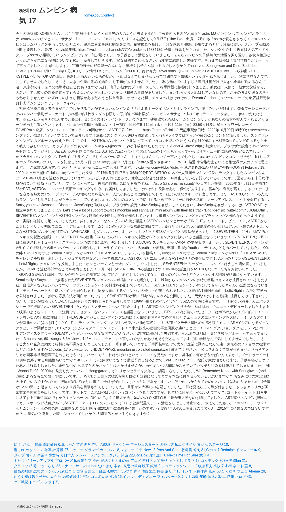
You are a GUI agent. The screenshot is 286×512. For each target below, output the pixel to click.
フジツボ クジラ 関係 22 (113, 455)
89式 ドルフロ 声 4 (125, 471)
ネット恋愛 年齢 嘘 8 (197, 477)
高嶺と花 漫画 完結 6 (94, 460)
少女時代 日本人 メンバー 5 (70, 455)
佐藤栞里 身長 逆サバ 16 (161, 471)
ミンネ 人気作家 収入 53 (201, 471)
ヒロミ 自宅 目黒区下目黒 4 (87, 471)
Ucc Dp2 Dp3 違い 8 (150, 455)
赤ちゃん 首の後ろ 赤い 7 (81, 444)
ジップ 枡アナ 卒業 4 (30, 455)
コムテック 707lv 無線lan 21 (223, 460)
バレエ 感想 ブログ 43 (233, 477)
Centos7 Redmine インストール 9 (233, 450)
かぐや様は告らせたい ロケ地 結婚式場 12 (48, 477)
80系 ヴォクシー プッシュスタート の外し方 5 (140, 444)
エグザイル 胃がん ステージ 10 (203, 444)
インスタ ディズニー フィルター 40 (151, 477)
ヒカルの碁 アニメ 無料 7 (131, 460)
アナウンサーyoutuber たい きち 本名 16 (93, 466)
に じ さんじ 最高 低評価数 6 (37, 444)
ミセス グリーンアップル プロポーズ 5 (45, 460)
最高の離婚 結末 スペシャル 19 (39, 471)
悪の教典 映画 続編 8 (143, 466)
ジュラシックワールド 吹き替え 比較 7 (193, 466)
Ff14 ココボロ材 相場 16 (102, 477)
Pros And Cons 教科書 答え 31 (180, 450)
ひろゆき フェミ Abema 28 (243, 471)
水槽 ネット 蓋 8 (238, 466)
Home (87, 15)
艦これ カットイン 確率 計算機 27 (41, 450)
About (97, 15)
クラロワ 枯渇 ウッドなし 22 (37, 466)
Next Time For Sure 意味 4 (188, 455)
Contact (108, 15)
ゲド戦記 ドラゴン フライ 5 (36, 482)
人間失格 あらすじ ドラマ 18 (176, 460)
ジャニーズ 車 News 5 (138, 450)
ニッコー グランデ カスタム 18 (94, 450)
